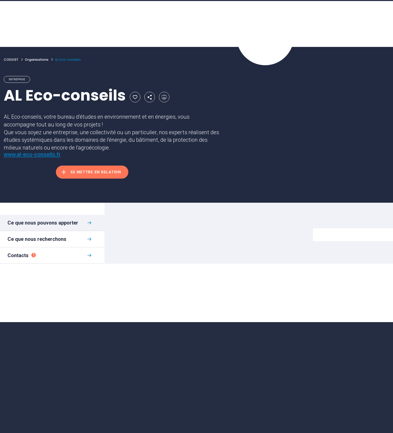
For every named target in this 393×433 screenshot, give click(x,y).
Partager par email (149, 97)
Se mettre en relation (95, 172)
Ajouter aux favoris (135, 97)
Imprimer (164, 97)
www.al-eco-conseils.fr (32, 154)
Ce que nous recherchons (37, 239)
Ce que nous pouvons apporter (43, 223)
